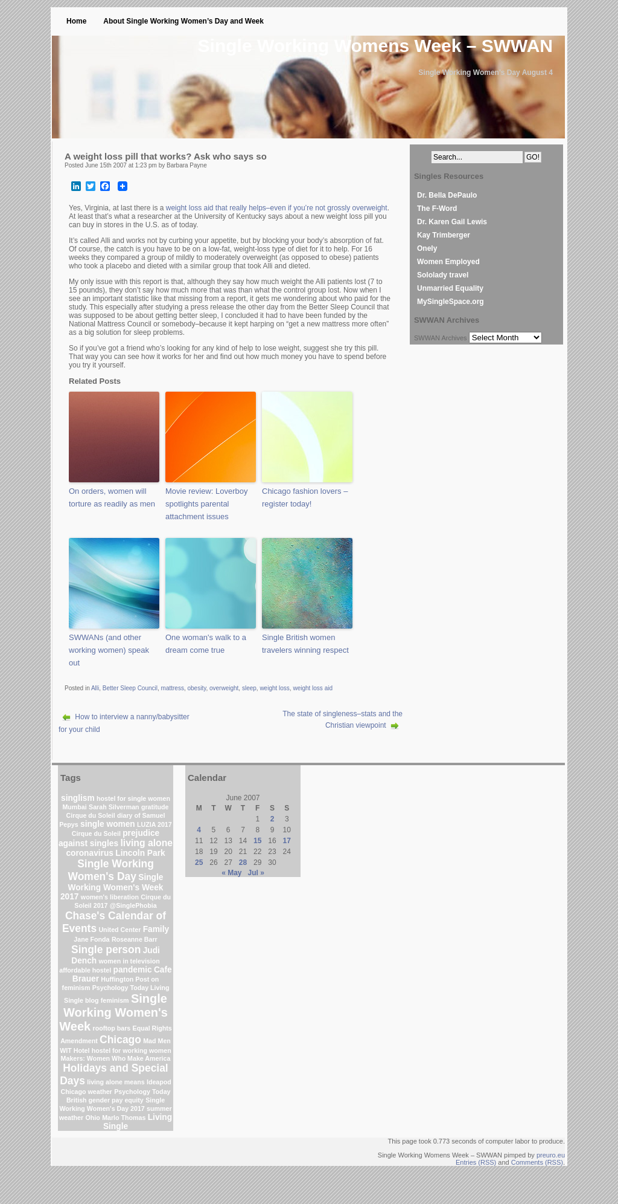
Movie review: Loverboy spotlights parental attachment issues (206, 504)
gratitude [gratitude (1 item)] (155, 807)
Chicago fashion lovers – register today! (305, 497)
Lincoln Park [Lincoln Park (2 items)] (140, 853)
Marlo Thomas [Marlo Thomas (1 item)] (123, 1117)
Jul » (256, 873)
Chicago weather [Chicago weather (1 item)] (86, 1091)
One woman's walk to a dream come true (205, 644)
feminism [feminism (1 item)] (115, 1000)
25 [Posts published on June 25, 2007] (199, 862)
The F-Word (437, 208)
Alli (95, 688)
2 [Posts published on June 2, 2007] (272, 819)
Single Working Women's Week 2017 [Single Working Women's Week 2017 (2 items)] (112, 887)
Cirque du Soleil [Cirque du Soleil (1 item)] (90, 815)
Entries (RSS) (476, 1162)
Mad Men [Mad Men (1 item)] (157, 1040)
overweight (223, 688)
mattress (172, 688)
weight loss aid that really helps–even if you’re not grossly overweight (276, 208)
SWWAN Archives (440, 337)
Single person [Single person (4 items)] (106, 949)
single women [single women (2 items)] (107, 824)
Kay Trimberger (443, 235)
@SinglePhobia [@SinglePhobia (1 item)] (133, 905)
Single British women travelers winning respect (305, 644)
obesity (196, 688)
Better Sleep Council (130, 688)
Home (76, 21)
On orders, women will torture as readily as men (112, 497)
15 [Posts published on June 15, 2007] (257, 841)
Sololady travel (442, 275)
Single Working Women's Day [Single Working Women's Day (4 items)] (111, 870)
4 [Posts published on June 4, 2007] (199, 830)
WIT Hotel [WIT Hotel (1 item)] (74, 1050)
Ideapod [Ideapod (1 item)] (159, 1082)
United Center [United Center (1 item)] (119, 929)
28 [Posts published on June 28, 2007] (243, 862)
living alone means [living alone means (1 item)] (115, 1082)
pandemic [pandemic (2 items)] (132, 969)
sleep (249, 688)
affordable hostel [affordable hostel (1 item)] (85, 970)
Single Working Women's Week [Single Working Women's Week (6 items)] (113, 1012)
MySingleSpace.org (450, 301)
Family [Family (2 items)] (156, 929)
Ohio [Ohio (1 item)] (93, 1117)
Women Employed (448, 261)
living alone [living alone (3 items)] (146, 843)
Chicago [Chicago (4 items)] (120, 1040)
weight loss (274, 688)
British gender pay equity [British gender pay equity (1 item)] (105, 1100)
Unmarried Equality (450, 288)
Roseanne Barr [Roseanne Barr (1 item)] (135, 939)
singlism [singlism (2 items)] (78, 798)
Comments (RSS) (537, 1162)
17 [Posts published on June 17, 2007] (287, 841)
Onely (427, 248)
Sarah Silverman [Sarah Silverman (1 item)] (114, 807)
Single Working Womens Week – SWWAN (375, 46)
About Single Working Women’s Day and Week (183, 21)
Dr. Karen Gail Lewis (452, 222)
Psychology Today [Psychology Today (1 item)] (142, 1091)
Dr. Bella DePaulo (447, 195)
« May (231, 873)
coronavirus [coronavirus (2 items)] (89, 853)
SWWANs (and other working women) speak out (109, 650)
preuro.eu (551, 1155)
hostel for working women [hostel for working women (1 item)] (131, 1050)
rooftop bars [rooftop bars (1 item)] (112, 1028)
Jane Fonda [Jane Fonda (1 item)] (91, 939)
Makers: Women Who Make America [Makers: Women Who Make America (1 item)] (116, 1058)
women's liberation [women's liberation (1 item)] (110, 897)
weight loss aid (313, 688)
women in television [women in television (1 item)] (129, 961)
